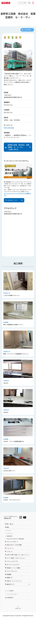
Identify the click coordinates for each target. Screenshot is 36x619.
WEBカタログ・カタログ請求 (14, 545)
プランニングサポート (12, 541)
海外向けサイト (11, 584)
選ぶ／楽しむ (10, 524)
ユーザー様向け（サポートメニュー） (16, 558)
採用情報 (9, 574)
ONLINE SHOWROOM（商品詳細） (16, 539)
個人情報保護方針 (9, 597)
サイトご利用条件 (9, 590)
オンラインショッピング (13, 564)
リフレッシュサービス (12, 561)
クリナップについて (12, 571)
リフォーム (9, 551)
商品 (8, 527)
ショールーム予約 (22, 2)
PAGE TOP (18, 608)
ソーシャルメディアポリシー (12, 594)
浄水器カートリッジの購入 (13, 568)
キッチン (9, 530)
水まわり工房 (18, 555)
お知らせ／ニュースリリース (14, 581)
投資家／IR (9, 577)
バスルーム (9, 533)
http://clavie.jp (9, 128)
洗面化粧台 (9, 536)
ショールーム (10, 548)
